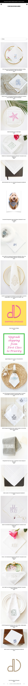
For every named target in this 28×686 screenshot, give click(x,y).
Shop (14, 665)
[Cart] (26, 4)
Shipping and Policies (14, 670)
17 (17, 656)
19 (20, 656)
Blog (14, 667)
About (14, 669)
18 (18, 656)
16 (15, 656)
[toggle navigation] (1, 4)
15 (14, 656)
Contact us (14, 672)
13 (11, 656)
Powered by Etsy (14, 683)
